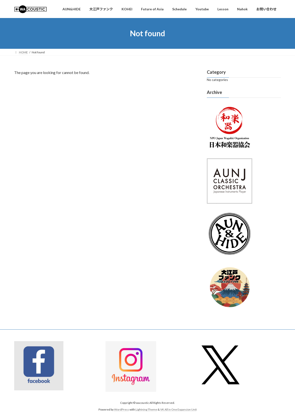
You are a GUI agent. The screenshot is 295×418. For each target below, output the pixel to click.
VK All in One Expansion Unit (178, 410)
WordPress (121, 410)
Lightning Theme (146, 410)
